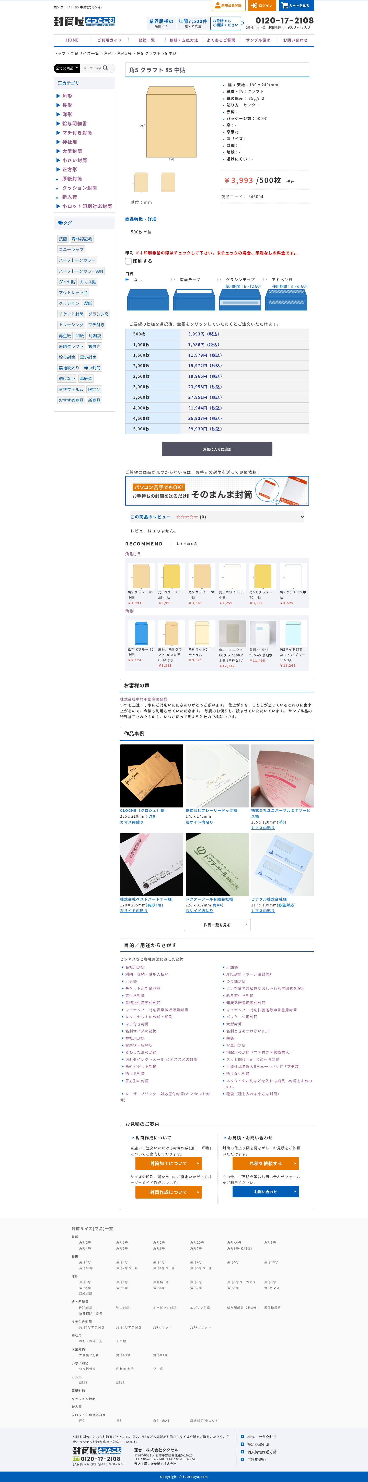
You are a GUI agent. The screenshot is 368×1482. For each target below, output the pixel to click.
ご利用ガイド (109, 40)
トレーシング (71, 324)
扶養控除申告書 (91, 1313)
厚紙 (88, 303)
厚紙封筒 (72, 178)
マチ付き (96, 324)
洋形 (67, 114)
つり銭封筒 (236, 981)
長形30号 (271, 1262)
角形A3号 (123, 1355)
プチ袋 (158, 1368)
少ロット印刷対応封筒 (89, 1415)
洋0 (152, 816)
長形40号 (86, 1268)
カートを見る (299, 5)
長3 (118, 1420)
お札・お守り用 (91, 1341)
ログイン (265, 5)
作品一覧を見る (217, 924)
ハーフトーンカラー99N (81, 271)
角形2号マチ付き (129, 1327)
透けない (67, 378)
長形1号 (85, 1262)
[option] (171, 122)
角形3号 (270, 1242)
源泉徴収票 (272, 1307)
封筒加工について (169, 1163)
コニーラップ (71, 249)
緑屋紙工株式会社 (163, 1463)
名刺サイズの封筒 (141, 1030)
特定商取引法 (258, 1444)
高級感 (86, 378)
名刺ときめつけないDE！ (248, 1030)
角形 (129, 611)
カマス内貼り (132, 822)
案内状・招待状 (139, 1045)
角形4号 (85, 1248)
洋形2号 (196, 1282)
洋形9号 (233, 1288)
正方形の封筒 (137, 1080)
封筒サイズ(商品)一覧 (92, 1228)
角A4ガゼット (200, 1327)
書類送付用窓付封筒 (143, 1002)
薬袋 (230, 1038)
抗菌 (63, 238)
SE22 (83, 1382)
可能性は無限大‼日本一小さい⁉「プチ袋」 (264, 1066)
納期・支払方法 (184, 40)
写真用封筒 (236, 1045)
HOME (72, 40)
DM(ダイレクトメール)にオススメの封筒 (161, 1059)
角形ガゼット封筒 (141, 1066)
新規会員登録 (231, 5)
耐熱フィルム (71, 389)
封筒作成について (169, 1192)
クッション (69, 303)
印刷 (129, 252)
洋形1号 (122, 1282)
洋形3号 (270, 1282)
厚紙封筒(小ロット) (205, 1420)
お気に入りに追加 (217, 449)
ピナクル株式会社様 (269, 899)
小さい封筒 (74, 160)
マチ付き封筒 (137, 1023)
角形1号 (122, 1242)
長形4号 (196, 1262)
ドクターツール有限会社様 (209, 899)
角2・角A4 (161, 1420)
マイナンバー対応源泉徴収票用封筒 (156, 1009)
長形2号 (122, 1262)
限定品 (94, 389)
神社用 (69, 141)
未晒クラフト (71, 346)
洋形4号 (85, 1288)
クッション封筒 (79, 187)
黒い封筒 (88, 357)
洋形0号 (85, 1282)
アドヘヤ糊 (282, 279)
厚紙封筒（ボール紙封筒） (250, 974)
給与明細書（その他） (244, 1307)
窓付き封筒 (135, 995)
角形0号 (85, 1242)
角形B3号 (160, 1355)
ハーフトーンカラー (77, 260)
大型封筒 (234, 1023)
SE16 (120, 1382)
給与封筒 (67, 357)
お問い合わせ (295, 40)
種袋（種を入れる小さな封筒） (254, 1093)
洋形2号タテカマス (241, 1282)
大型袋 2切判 (89, 1355)
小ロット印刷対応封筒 (87, 206)
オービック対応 (165, 1307)
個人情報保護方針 (262, 1451)
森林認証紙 (82, 238)
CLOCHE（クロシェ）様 (142, 810)
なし (138, 279)
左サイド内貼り (200, 822)
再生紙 (65, 335)
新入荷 (69, 196)
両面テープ (190, 279)
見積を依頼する (265, 1163)
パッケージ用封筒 (242, 1016)
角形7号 (196, 1248)
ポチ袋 (131, 981)
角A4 (217, 904)
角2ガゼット (162, 1327)
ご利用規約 (256, 1459)
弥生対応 (286, 904)
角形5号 (133, 554)
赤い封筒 (92, 368)
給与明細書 (74, 123)
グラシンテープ (240, 279)
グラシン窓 (98, 314)
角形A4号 (234, 1242)
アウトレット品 (73, 292)
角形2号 (159, 1242)
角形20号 (197, 1242)
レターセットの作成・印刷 (148, 1016)
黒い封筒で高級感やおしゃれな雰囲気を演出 (265, 988)
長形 (67, 105)
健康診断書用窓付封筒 (246, 1002)
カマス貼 (88, 282)
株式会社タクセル (262, 1436)
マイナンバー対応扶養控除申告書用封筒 (261, 1009)
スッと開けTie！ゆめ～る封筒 (253, 1059)
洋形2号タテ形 (127, 1268)
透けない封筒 (238, 1073)
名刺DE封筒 (125, 1368)
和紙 (80, 335)
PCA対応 (86, 1307)
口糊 (129, 273)
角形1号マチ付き (92, 1327)
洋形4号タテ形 (164, 1268)
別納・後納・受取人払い (146, 974)
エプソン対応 (200, 1307)
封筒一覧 (147, 40)
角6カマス (272, 1288)
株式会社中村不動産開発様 (143, 699)
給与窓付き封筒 (240, 995)
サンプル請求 (258, 40)
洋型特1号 (161, 1282)
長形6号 (233, 1262)
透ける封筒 (135, 1073)
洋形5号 (122, 1288)
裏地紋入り (69, 368)
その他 (121, 1341)
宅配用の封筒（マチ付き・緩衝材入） (259, 1052)
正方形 (69, 169)
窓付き (94, 346)
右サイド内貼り (200, 910)
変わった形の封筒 (141, 1052)
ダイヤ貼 (67, 282)
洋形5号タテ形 (201, 1268)
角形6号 (159, 1248)
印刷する (143, 260)
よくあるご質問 (221, 40)
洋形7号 (196, 1288)
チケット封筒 (71, 314)
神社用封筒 (135, 1038)
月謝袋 (232, 967)
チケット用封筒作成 (143, 988)
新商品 (94, 400)
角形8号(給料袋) (239, 1248)
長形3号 (154, 904)
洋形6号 (159, 1288)
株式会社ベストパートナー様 (146, 899)
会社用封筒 (135, 967)
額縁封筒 (86, 1293)
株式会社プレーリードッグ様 (211, 810)
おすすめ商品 (71, 400)
